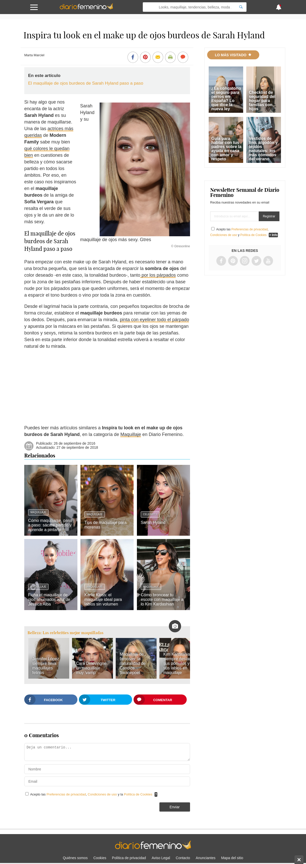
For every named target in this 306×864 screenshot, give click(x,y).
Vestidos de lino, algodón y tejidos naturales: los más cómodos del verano (263, 148)
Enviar (175, 807)
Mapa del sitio (232, 858)
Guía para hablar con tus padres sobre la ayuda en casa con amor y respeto (226, 148)
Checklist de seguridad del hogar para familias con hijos (262, 100)
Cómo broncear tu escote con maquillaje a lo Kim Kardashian (162, 599)
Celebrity (150, 514)
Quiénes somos (75, 858)
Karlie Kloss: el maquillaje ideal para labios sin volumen (103, 599)
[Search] (240, 7)
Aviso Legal (161, 858)
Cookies (99, 858)
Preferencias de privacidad (66, 794)
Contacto (183, 858)
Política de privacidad (129, 858)
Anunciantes (205, 858)
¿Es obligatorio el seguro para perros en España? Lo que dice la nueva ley (226, 98)
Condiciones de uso (103, 794)
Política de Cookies (138, 794)
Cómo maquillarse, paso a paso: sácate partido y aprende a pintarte (50, 525)
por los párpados (158, 275)
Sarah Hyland (153, 522)
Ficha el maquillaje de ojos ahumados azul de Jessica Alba (49, 599)
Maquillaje (130, 434)
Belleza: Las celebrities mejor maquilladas (65, 632)
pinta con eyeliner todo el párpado (154, 319)
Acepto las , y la (91, 794)
